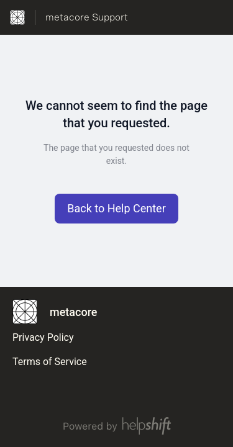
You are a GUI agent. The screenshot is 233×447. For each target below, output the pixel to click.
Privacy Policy (43, 337)
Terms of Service (49, 362)
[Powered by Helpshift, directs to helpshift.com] (116, 426)
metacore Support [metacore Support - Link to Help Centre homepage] (86, 17)
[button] (116, 208)
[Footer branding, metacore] (60, 311)
